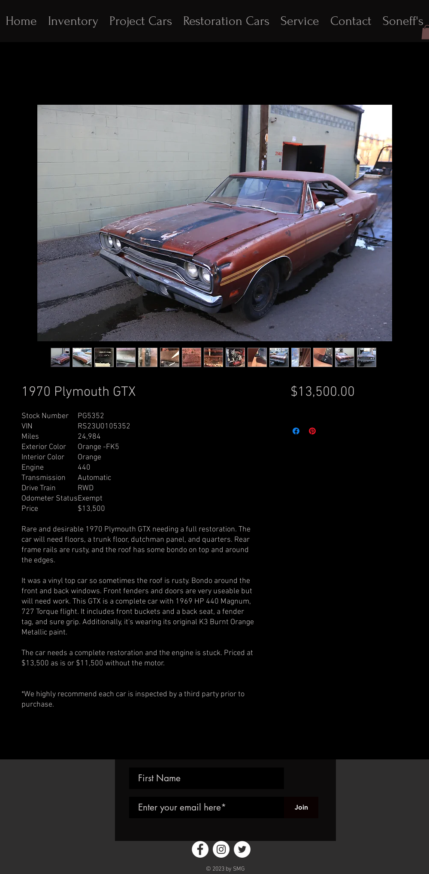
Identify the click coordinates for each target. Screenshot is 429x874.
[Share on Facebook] (296, 431)
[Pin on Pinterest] (312, 431)
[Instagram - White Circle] (221, 849)
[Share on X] (328, 431)
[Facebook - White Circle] (200, 849)
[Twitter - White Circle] (242, 849)
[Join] (301, 807)
